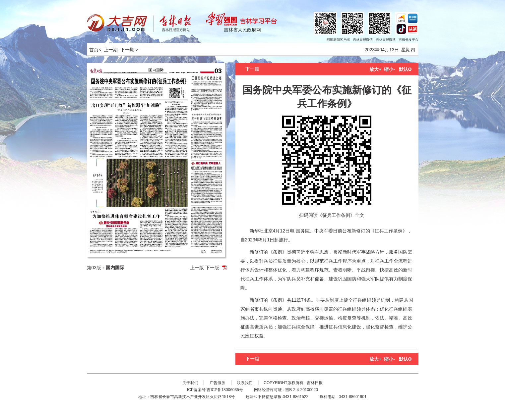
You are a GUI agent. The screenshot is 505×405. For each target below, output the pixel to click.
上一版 (197, 267)
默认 (405, 69)
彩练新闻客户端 (338, 39)
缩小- (389, 69)
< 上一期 (108, 49)
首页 (93, 49)
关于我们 (190, 382)
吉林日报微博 (386, 39)
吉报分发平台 (408, 39)
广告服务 (217, 382)
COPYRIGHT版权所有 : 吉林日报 (293, 382)
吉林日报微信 (363, 39)
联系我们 (245, 382)
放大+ (375, 69)
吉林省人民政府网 (242, 29)
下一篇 (252, 69)
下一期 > (129, 49)
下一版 (212, 267)
